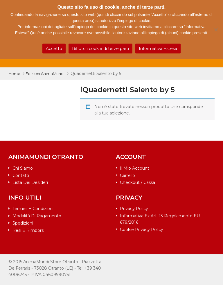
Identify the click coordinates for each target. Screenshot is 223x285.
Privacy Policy (134, 208)
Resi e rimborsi (28, 230)
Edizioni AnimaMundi (45, 73)
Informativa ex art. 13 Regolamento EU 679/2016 (160, 219)
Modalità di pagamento (36, 215)
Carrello (127, 175)
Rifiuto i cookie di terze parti (100, 48)
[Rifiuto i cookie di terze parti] (216, 30)
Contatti (20, 175)
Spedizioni (22, 223)
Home (14, 73)
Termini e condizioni (32, 208)
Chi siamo (22, 168)
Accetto (54, 48)
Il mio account (134, 168)
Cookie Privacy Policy (141, 229)
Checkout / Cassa (137, 182)
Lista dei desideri (30, 182)
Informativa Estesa (158, 48)
